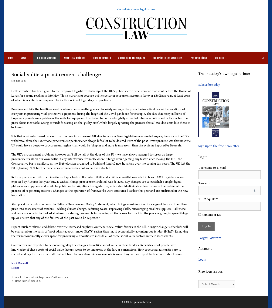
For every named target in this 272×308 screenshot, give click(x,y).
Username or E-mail (212, 168)
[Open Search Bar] (262, 58)
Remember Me (209, 215)
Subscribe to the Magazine (131, 57)
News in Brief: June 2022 (28, 281)
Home (10, 57)
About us (223, 58)
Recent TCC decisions (74, 57)
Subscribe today (209, 85)
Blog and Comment (46, 57)
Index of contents (102, 57)
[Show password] (254, 190)
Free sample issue (198, 57)
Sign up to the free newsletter (218, 146)
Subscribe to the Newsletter (167, 57)
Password (204, 183)
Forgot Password (209, 238)
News (27, 58)
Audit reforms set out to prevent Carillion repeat (42, 277)
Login (202, 260)
